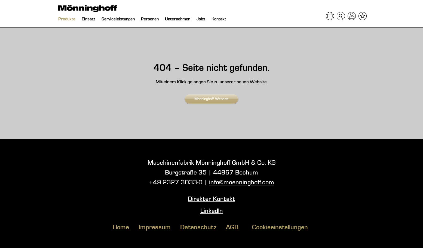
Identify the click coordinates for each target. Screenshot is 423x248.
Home (121, 227)
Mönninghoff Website (211, 99)
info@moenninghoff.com (241, 182)
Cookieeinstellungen (280, 227)
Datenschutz (198, 227)
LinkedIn (211, 211)
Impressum (155, 227)
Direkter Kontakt (211, 199)
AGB (232, 227)
